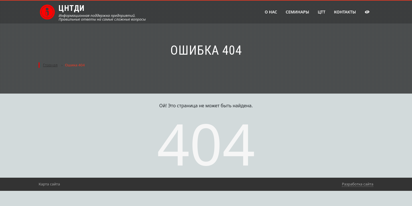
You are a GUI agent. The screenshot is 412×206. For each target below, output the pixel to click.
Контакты (345, 12)
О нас (271, 12)
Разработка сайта (357, 184)
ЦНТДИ (71, 8)
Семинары (297, 12)
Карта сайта (49, 184)
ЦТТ (321, 12)
